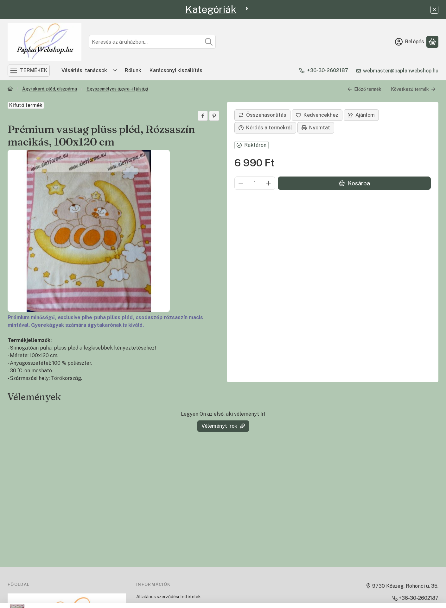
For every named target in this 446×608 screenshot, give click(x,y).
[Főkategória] (10, 89)
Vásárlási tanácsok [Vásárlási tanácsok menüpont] (84, 70)
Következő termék (413, 89)
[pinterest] (214, 116)
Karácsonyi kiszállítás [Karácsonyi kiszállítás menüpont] (176, 70)
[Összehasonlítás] (262, 115)
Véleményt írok (223, 426)
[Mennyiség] (255, 183)
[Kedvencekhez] (317, 115)
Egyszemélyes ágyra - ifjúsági (117, 88)
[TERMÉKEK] (29, 71)
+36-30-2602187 (327, 70)
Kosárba (354, 183)
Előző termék (364, 89)
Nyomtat (316, 128)
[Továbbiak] (115, 71)
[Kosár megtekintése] (432, 42)
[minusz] (241, 183)
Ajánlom (361, 115)
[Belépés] (409, 42)
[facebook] (203, 116)
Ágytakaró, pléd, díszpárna (49, 88)
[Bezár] (434, 10)
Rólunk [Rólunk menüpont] (133, 70)
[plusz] (268, 183)
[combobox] (152, 42)
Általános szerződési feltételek (168, 596)
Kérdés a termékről (265, 128)
